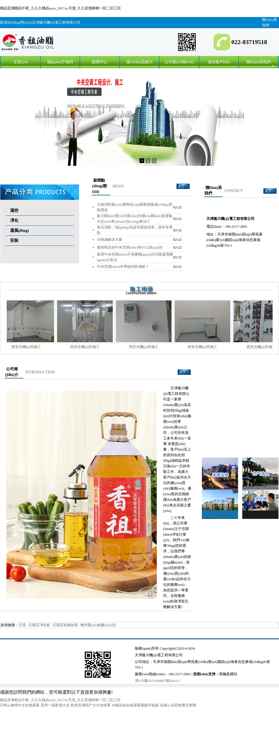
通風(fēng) (19, 230)
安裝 (14, 240)
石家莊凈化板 (39, 625)
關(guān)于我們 (60, 62)
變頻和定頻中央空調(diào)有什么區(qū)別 (129, 247)
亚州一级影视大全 (55, 705)
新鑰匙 (224, 674)
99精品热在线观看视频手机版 (135, 705)
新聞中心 (99, 62)
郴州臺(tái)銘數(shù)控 (98, 625)
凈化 (14, 220)
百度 (22, 625)
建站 (233, 674)
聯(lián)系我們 (258, 62)
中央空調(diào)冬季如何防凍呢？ (123, 266)
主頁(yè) (20, 62)
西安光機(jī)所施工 (32, 347)
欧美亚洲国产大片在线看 (91, 705)
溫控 (14, 210)
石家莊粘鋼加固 (65, 625)
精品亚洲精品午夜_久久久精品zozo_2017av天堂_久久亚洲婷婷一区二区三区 (60, 8)
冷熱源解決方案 (109, 239)
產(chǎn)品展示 (139, 62)
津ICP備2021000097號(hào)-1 (157, 681)
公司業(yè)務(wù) (179, 62)
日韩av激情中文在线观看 (20, 705)
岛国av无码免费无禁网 (178, 705)
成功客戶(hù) (219, 62)
